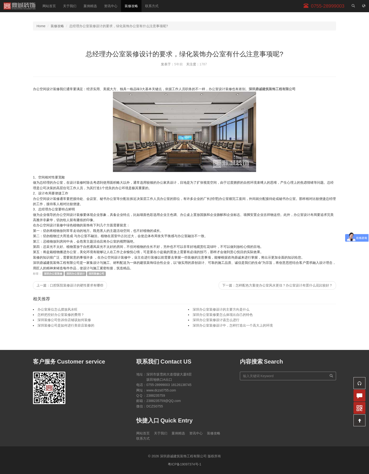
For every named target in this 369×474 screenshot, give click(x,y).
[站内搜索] (353, 6)
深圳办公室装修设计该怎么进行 (216, 320)
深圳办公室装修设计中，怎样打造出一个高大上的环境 (233, 325)
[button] (359, 383)
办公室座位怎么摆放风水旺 (57, 309)
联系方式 (151, 6)
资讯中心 (110, 6)
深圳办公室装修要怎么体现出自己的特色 (223, 315)
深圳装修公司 (96, 273)
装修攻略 (131, 6)
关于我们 (69, 6)
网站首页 (49, 6)
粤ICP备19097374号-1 (184, 464)
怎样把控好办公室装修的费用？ (60, 315)
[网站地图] (363, 6)
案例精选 (90, 6)
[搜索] (331, 376)
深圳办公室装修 (53, 273)
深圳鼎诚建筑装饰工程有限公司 (19, 6)
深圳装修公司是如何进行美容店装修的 (65, 325)
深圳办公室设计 (75, 273)
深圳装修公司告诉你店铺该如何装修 (64, 320)
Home (41, 26)
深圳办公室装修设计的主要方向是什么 (221, 309)
